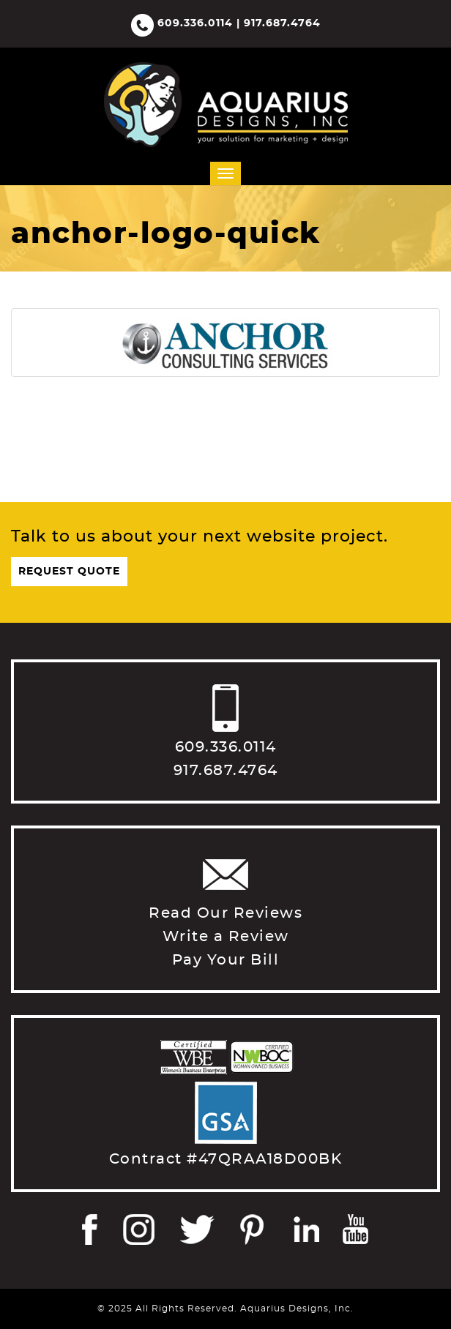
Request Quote (69, 571)
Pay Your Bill (226, 960)
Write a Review (226, 936)
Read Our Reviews (225, 913)
